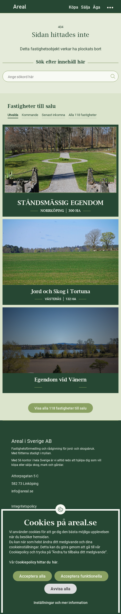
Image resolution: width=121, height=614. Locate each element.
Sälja (85, 7)
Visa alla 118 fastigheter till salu (60, 408)
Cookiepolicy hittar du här (36, 562)
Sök (112, 76)
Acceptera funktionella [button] (81, 576)
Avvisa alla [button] (60, 588)
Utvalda (13, 115)
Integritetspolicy (24, 506)
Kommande (30, 115)
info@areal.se (22, 491)
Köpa (73, 7)
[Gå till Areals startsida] (19, 6)
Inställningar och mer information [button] (61, 603)
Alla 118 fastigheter (82, 115)
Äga (96, 7)
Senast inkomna (53, 115)
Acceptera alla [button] (32, 576)
